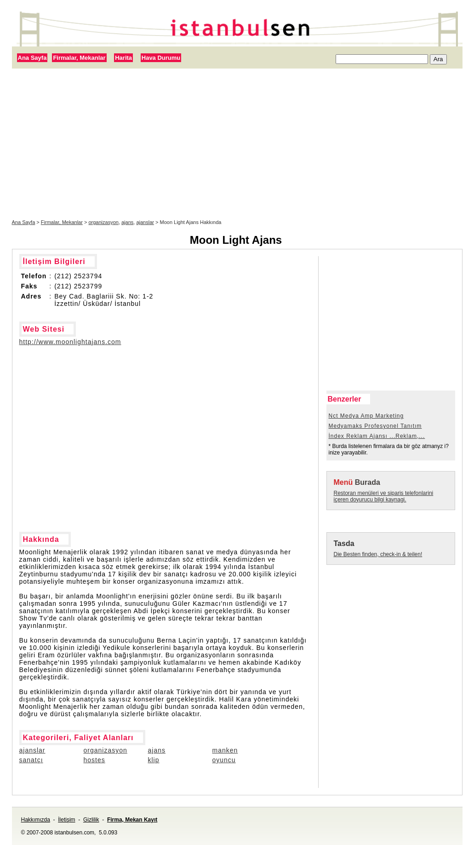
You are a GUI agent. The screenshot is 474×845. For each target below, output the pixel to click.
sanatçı (31, 760)
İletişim (66, 819)
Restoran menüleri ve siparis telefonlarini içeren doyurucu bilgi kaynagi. (384, 496)
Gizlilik (91, 819)
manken (225, 750)
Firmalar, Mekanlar (79, 57)
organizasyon (103, 222)
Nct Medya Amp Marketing (366, 416)
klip (154, 760)
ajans (127, 222)
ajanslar (145, 222)
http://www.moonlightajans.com (70, 341)
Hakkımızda (35, 819)
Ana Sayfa (32, 57)
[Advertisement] (237, 144)
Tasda (344, 543)
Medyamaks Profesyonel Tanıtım (375, 426)
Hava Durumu (161, 57)
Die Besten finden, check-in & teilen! (378, 554)
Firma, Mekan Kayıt (132, 819)
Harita (123, 57)
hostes (94, 760)
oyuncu (224, 760)
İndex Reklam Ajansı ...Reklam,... (377, 436)
